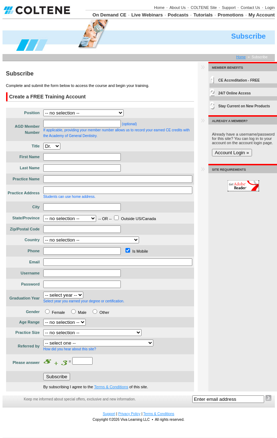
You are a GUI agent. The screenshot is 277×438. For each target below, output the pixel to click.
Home (159, 7)
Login (270, 7)
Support (229, 7)
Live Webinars (147, 15)
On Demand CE (110, 15)
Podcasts (178, 15)
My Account (261, 15)
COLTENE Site (204, 7)
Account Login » (232, 152)
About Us (177, 7)
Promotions (230, 15)
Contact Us (250, 7)
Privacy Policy (129, 414)
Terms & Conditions (111, 387)
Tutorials (203, 15)
